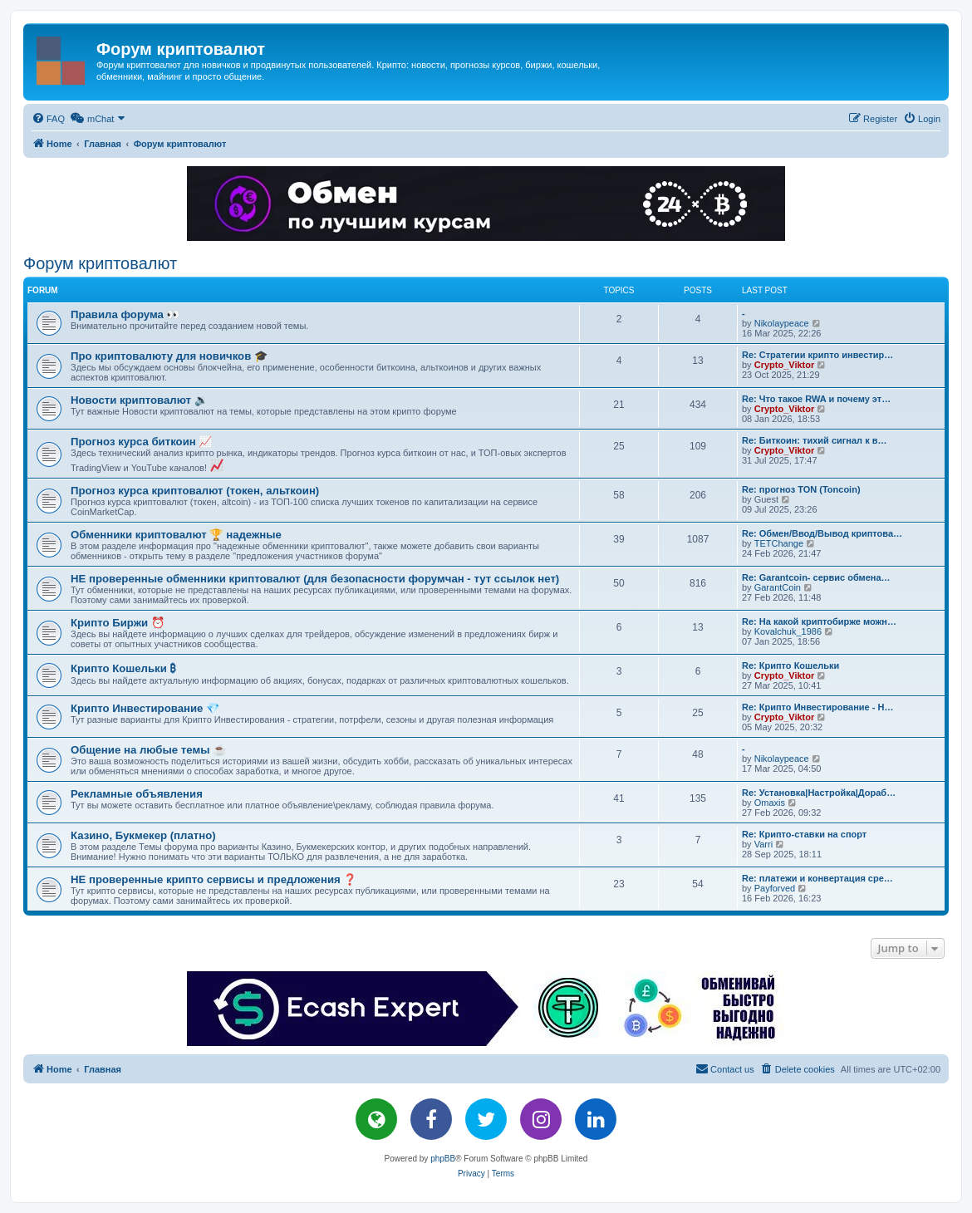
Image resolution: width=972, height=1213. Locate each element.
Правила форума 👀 (125, 314)
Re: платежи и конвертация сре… (817, 878)
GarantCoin (777, 587)
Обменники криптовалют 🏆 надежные (176, 534)
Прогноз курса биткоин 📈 (141, 441)
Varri (763, 844)
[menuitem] (48, 119)
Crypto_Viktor (784, 365)
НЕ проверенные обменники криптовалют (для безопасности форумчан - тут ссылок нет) (315, 578)
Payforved (775, 888)
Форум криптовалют (100, 263)
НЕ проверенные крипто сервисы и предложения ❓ (213, 879)
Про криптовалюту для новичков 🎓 (169, 356)
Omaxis (769, 803)
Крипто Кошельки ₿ (123, 668)
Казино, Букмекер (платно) (143, 835)
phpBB (442, 1158)
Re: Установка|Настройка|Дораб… (819, 793)
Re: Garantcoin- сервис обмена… (816, 577)
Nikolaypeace (781, 323)
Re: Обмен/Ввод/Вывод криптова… (822, 533)
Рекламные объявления (137, 794)
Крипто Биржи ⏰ (117, 622)
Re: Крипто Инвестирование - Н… (817, 707)
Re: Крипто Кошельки (790, 665)
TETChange (778, 543)
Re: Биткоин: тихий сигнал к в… (814, 440)
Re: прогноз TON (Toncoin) (801, 489)
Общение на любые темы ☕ (148, 750)
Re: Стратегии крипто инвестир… (817, 355)
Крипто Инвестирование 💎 (145, 708)
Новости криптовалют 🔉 (139, 400)
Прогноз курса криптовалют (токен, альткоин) (195, 490)
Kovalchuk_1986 (788, 631)
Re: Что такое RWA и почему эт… (816, 399)
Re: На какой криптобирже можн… (819, 621)
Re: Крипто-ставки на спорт (804, 834)
